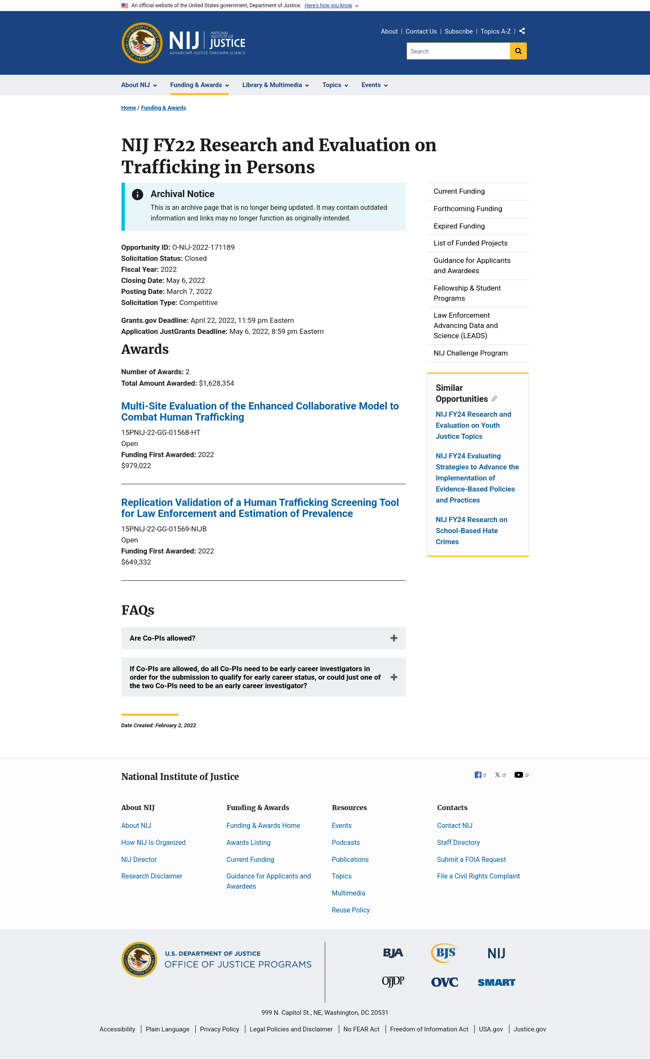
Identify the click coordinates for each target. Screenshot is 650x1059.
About (389, 31)
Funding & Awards (163, 107)
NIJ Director (139, 860)
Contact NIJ (455, 826)
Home (128, 107)
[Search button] (518, 50)
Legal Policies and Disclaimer (291, 1029)
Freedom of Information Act (429, 1029)
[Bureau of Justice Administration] (393, 949)
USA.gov (491, 1029)
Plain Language (167, 1029)
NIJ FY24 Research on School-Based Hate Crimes (472, 530)
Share (525, 32)
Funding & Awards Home (264, 826)
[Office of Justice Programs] (142, 43)
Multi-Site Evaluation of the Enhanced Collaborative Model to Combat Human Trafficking (260, 411)
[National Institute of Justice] (496, 950)
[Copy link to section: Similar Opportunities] (492, 398)
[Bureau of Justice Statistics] (445, 959)
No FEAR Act (361, 1029)
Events (342, 826)
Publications (350, 860)
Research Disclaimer (152, 876)
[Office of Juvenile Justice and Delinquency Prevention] (393, 984)
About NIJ (136, 826)
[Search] (458, 50)
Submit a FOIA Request (471, 860)
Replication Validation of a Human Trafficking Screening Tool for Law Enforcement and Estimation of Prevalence (260, 508)
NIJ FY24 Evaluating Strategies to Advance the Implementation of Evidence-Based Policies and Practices (477, 478)
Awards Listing (249, 843)
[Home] (207, 42)
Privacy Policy (219, 1029)
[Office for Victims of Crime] (445, 982)
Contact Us (421, 31)
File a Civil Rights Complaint (479, 876)
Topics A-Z (496, 31)
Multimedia (349, 893)
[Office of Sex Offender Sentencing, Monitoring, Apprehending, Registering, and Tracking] (496, 980)
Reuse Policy (351, 910)
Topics (342, 876)
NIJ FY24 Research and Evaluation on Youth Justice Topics (474, 425)
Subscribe (459, 31)
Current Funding (250, 860)
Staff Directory (458, 843)
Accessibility (117, 1029)
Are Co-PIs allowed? (163, 638)
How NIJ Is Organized (153, 843)
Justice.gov (530, 1029)
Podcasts (346, 843)
